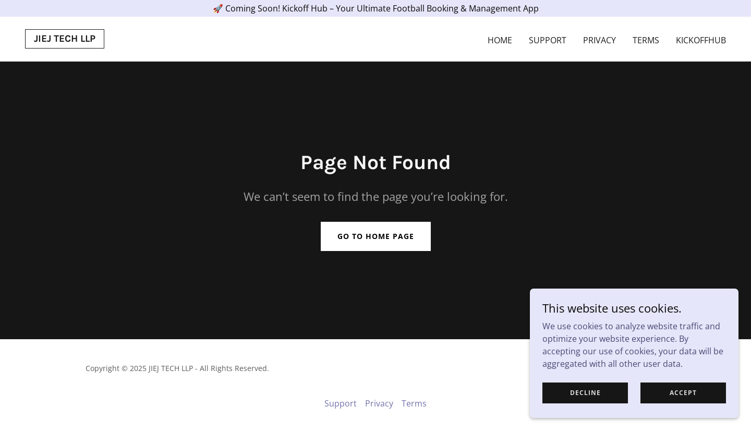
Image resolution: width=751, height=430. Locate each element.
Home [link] (500, 40)
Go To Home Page (375, 236)
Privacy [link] (599, 40)
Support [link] (547, 40)
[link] (64, 38)
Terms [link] (646, 40)
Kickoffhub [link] (701, 40)
